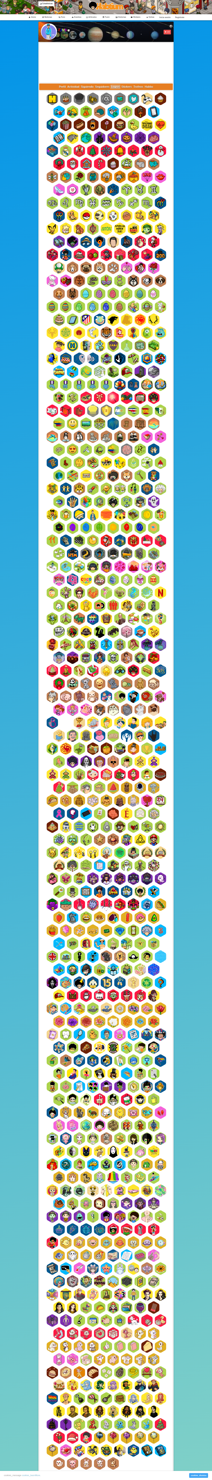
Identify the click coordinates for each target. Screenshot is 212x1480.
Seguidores (102, 86)
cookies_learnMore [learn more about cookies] (31, 1475)
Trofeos (138, 86)
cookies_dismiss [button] (198, 1475)
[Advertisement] (106, 63)
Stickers (126, 86)
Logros (115, 86)
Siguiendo (87, 86)
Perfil (62, 86)
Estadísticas (46, 3)
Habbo (149, 86)
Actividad (73, 86)
